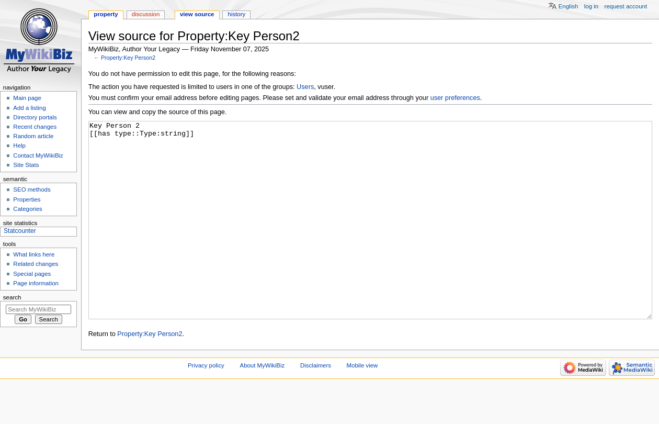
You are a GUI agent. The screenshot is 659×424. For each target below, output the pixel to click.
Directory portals (34, 117)
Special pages (32, 274)
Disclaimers (315, 404)
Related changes (35, 264)
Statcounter (20, 231)
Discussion (146, 14)
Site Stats (26, 165)
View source (197, 14)
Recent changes (34, 127)
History (237, 14)
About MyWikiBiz (262, 404)
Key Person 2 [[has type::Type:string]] (370, 240)
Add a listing (29, 108)
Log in (591, 6)
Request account (626, 6)
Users (305, 87)
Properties (26, 199)
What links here (33, 254)
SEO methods (31, 189)
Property (106, 14)
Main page (27, 98)
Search (12, 297)
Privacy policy (206, 404)
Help (19, 145)
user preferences (455, 98)
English (568, 6)
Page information (36, 283)
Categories (27, 209)
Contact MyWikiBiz (38, 155)
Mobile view (362, 404)
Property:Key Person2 (128, 57)
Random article (33, 136)
